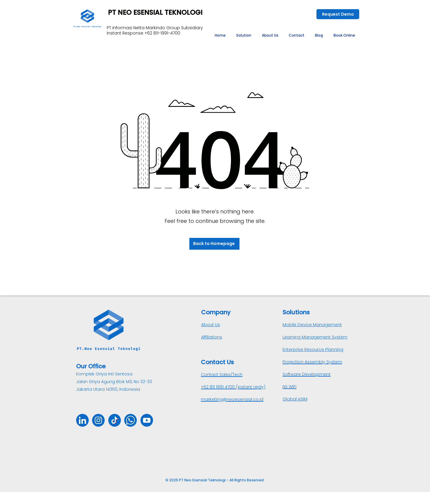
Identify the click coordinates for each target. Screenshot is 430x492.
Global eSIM (295, 399)
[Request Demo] (337, 14)
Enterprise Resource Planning (313, 349)
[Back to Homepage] (214, 244)
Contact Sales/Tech (221, 374)
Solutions (296, 312)
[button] (244, 35)
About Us (210, 325)
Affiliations (211, 337)
